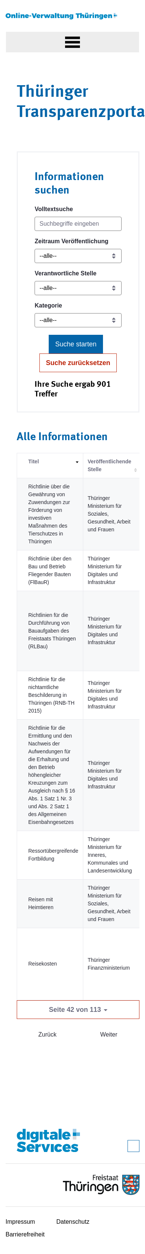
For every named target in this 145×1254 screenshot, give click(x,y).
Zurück (47, 1034)
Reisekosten (42, 964)
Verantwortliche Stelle (65, 273)
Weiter (108, 1034)
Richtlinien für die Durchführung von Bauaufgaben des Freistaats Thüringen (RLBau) (52, 630)
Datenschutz (73, 1222)
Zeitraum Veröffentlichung (71, 241)
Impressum (20, 1222)
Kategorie (48, 305)
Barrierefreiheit (25, 1234)
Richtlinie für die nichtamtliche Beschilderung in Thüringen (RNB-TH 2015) (51, 695)
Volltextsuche (54, 209)
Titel (33, 461)
